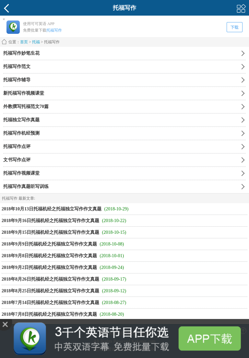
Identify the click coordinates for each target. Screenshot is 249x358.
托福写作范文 (16, 66)
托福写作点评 (16, 146)
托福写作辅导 (16, 79)
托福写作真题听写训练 (26, 186)
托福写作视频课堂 (21, 173)
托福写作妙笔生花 (21, 53)
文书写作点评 (16, 159)
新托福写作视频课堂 (23, 93)
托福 (36, 42)
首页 (24, 42)
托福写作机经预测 (21, 133)
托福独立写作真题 (21, 119)
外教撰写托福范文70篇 (26, 106)
